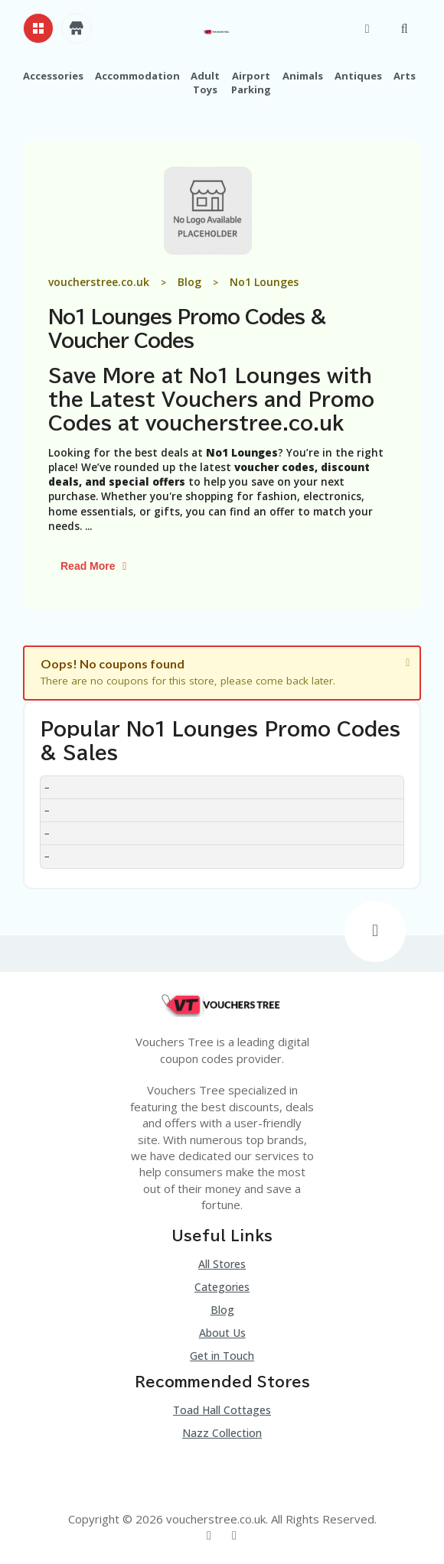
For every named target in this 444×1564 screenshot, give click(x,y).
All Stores (222, 1264)
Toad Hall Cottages (222, 1410)
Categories (222, 1286)
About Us (222, 1332)
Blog (222, 1309)
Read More (95, 566)
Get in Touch (222, 1355)
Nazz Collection (222, 1433)
